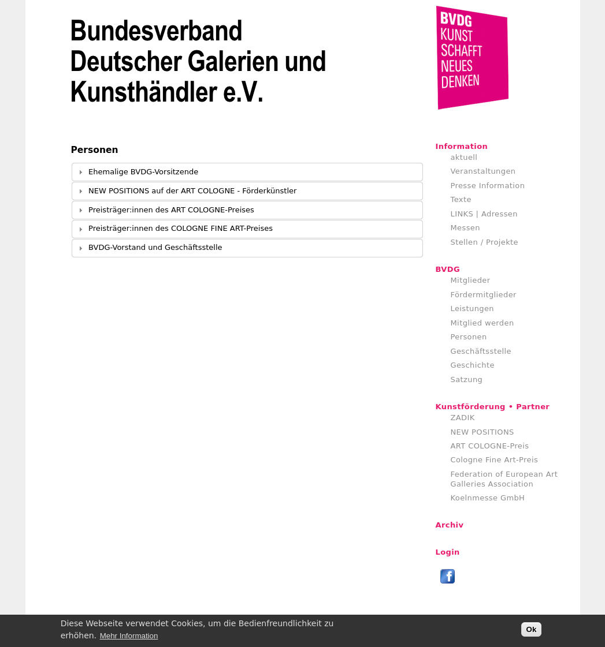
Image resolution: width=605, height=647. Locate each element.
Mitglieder (471, 280)
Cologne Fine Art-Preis (495, 459)
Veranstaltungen (483, 171)
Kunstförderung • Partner (493, 406)
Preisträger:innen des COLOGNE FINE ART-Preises (180, 228)
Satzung (467, 379)
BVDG (448, 269)
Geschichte (473, 365)
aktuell (464, 157)
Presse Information (488, 185)
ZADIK (463, 417)
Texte (461, 199)
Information (462, 146)
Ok (531, 631)
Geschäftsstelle (481, 351)
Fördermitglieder (484, 294)
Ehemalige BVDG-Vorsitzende (143, 171)
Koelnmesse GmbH (488, 497)
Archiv (450, 525)
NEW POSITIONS (482, 432)
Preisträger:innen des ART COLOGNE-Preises (171, 209)
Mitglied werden (482, 323)
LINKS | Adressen (484, 214)
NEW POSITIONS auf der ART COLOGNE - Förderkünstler (192, 190)
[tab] (247, 172)
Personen (469, 336)
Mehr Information (129, 637)
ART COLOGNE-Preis (490, 446)
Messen (465, 227)
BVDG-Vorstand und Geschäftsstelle (155, 247)
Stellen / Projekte (485, 242)
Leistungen (472, 308)
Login (448, 552)
